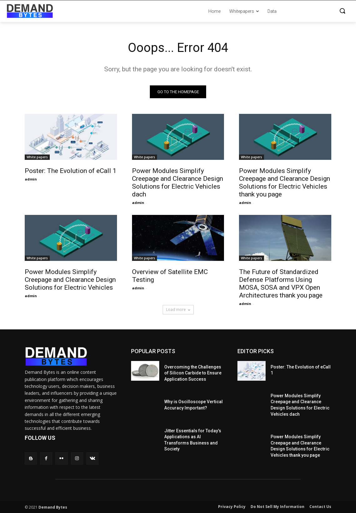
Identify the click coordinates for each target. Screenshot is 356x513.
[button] (315, 11)
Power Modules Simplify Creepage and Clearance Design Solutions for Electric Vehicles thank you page (284, 182)
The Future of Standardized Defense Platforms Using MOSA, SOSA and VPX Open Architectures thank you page (281, 283)
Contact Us (320, 506)
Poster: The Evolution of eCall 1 (70, 171)
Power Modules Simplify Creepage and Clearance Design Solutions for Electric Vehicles (70, 280)
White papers (37, 157)
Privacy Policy (232, 506)
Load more (178, 309)
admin (31, 179)
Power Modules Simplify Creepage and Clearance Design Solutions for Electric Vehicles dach (177, 182)
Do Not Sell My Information (277, 506)
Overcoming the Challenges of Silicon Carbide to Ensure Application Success (192, 373)
